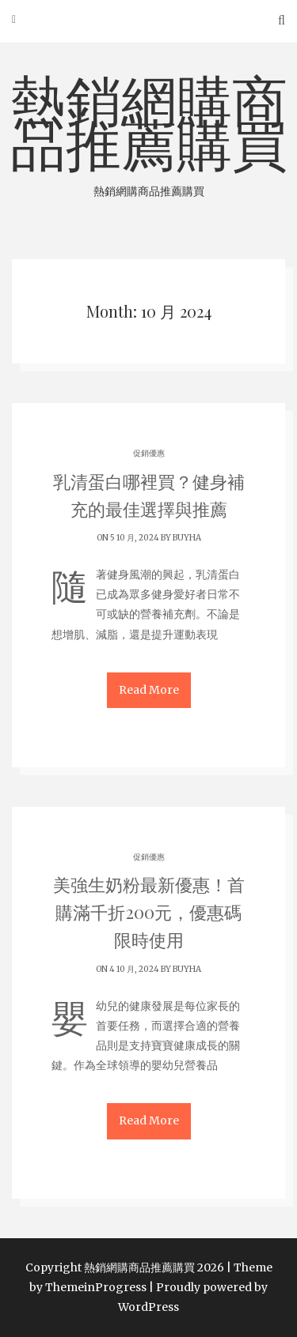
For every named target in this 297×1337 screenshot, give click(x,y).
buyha (187, 538)
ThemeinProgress (96, 1287)
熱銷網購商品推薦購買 (148, 133)
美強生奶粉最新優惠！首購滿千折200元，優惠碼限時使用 (149, 911)
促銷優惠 (149, 453)
